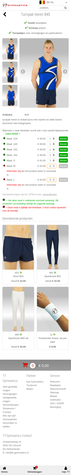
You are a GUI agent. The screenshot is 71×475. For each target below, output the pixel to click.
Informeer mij (14, 171)
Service (55, 376)
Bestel (63, 138)
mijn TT (66, 469)
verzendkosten (50, 194)
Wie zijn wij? (9, 415)
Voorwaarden (10, 419)
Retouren (55, 381)
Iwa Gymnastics (34, 381)
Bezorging (55, 407)
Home (4, 469)
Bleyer (29, 389)
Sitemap (54, 392)
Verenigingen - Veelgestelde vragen (10, 398)
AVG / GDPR (57, 403)
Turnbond (31, 385)
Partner (31, 376)
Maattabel (55, 385)
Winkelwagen (35, 469)
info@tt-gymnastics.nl (17, 452)
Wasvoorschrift (58, 389)
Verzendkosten (11, 404)
